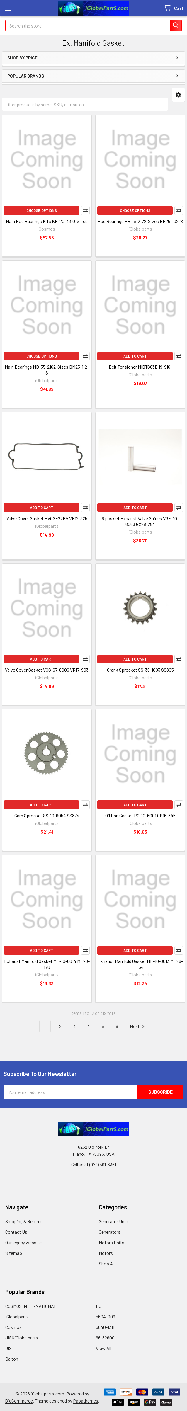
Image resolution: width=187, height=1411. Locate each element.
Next (138, 1026)
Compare (85, 210)
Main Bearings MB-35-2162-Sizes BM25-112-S (47, 369)
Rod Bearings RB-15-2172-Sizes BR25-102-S (140, 221)
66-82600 (105, 1337)
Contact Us (16, 1232)
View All (103, 1348)
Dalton (11, 1358)
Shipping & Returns (24, 1221)
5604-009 (105, 1316)
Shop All (107, 1263)
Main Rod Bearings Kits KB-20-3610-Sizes (47, 221)
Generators (109, 1232)
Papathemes (85, 1400)
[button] (178, 95)
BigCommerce (19, 1400)
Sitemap (13, 1253)
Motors (106, 1253)
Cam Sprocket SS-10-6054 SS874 (46, 815)
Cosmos (13, 1327)
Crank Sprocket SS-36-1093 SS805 (140, 670)
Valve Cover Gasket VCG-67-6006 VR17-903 (47, 670)
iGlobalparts (17, 1316)
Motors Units (111, 1242)
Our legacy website (23, 1242)
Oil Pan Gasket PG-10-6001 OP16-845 (140, 815)
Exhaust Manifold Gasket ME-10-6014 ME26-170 (47, 964)
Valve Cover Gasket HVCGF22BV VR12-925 (46, 518)
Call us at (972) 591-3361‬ (93, 1164)
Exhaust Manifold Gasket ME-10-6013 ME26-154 (140, 964)
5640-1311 (105, 1327)
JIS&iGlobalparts (21, 1337)
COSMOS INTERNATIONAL (31, 1306)
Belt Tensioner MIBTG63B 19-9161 (140, 367)
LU (98, 1306)
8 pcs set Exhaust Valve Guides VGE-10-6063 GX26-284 (140, 521)
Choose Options (41, 210)
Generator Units (114, 1221)
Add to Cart (135, 356)
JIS (8, 1348)
